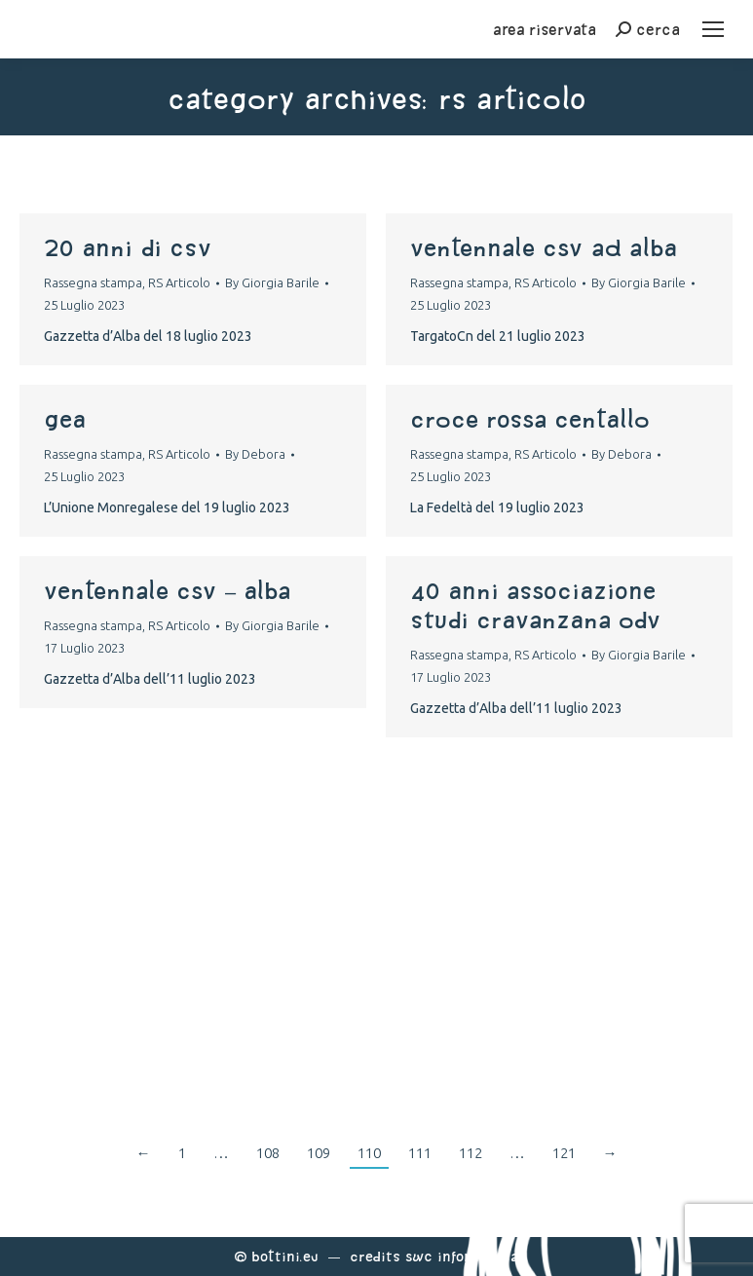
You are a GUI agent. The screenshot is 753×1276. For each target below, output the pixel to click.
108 (268, 1153)
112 (470, 1153)
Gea (65, 419)
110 (369, 1153)
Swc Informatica (461, 1256)
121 (564, 1153)
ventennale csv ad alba (543, 247)
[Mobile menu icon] (713, 29)
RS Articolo (179, 282)
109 (318, 1153)
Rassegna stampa (93, 282)
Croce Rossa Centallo (530, 419)
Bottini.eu (285, 1256)
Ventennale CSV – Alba (167, 590)
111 (420, 1153)
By (272, 282)
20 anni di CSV (127, 247)
